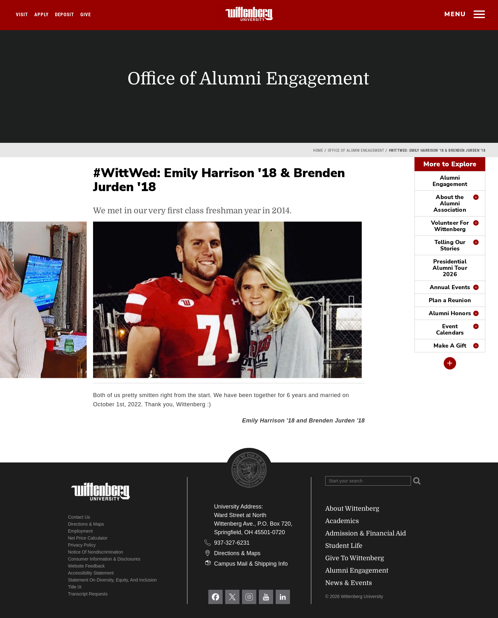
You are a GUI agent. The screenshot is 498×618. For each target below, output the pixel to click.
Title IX (75, 586)
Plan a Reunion (450, 300)
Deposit (64, 14)
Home (318, 150)
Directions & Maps (86, 524)
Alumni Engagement (450, 181)
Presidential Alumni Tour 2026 (450, 267)
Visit (22, 14)
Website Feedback (86, 565)
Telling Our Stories (449, 245)
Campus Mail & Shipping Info (251, 564)
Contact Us (79, 517)
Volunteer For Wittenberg (450, 226)
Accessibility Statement (91, 572)
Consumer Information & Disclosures (104, 559)
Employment (80, 531)
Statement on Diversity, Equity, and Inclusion (112, 579)
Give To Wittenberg (354, 558)
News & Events (348, 583)
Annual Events (450, 287)
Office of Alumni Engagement (356, 150)
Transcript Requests (88, 593)
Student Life (343, 545)
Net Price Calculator (88, 538)
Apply (41, 14)
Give (85, 14)
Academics (342, 521)
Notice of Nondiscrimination (95, 552)
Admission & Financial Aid (365, 533)
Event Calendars (450, 329)
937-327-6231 (232, 543)
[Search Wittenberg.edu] (368, 481)
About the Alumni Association (450, 203)
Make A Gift (450, 345)
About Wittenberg (352, 508)
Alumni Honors (450, 313)
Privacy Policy (82, 545)
